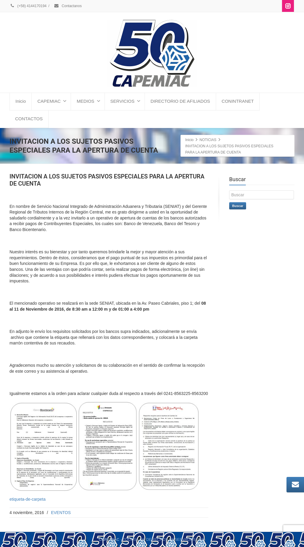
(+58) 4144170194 (28, 6)
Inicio (20, 101)
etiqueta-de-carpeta (27, 499)
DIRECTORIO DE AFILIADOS (180, 101)
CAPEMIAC (51, 101)
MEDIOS (88, 101)
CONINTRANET (238, 101)
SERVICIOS (125, 101)
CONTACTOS (29, 118)
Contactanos (68, 6)
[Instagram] (288, 6)
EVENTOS (61, 512)
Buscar (237, 206)
